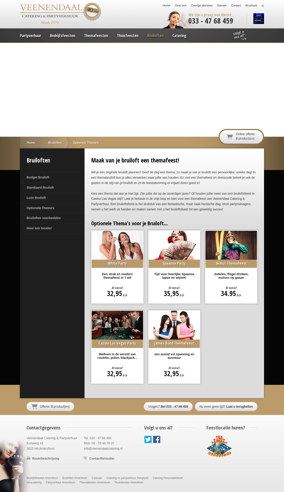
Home (166, 5)
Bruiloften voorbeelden (44, 218)
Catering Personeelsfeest (168, 478)
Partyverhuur (30, 35)
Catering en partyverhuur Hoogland (127, 478)
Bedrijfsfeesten (62, 35)
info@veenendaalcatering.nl (103, 448)
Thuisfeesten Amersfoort (128, 482)
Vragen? (168, 406)
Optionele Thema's (40, 208)
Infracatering (34, 482)
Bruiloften (155, 35)
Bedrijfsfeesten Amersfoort (42, 478)
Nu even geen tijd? (226, 406)
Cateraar (97, 478)
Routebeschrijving (45, 458)
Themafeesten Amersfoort (94, 482)
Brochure (251, 5)
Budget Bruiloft (38, 177)
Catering (179, 35)
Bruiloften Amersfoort (74, 478)
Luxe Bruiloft (36, 198)
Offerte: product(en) (55, 406)
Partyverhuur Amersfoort (60, 482)
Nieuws (222, 5)
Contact (236, 5)
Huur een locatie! (39, 228)
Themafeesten (96, 35)
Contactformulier (101, 458)
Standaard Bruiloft (40, 187)
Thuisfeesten (127, 35)
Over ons (180, 5)
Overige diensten (202, 5)
